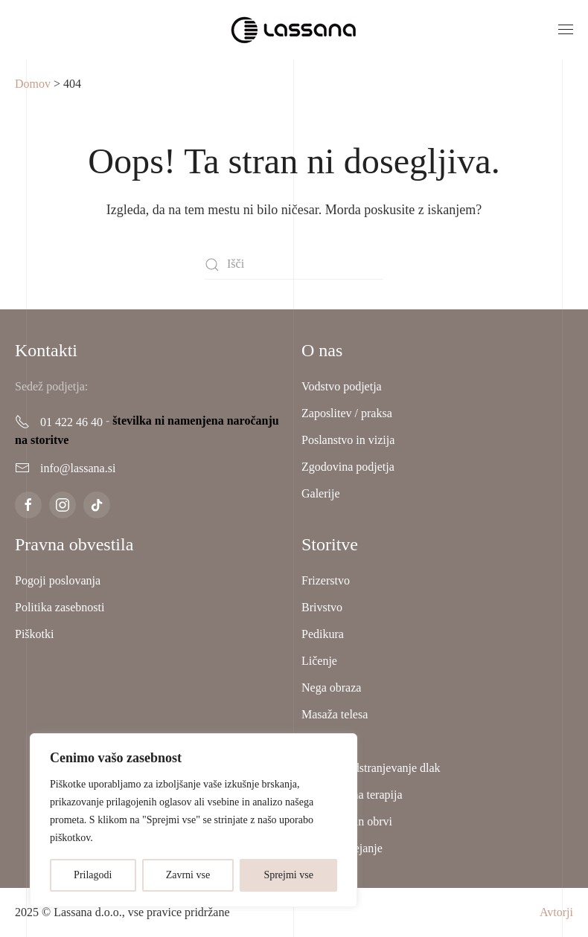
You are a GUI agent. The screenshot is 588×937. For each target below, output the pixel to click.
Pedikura (322, 634)
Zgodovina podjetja (347, 466)
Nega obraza (331, 687)
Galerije (320, 493)
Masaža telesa (334, 714)
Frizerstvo (325, 580)
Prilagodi (93, 874)
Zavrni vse (188, 874)
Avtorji (556, 912)
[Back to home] (294, 29)
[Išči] (294, 265)
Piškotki (34, 634)
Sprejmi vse (288, 874)
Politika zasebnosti (59, 607)
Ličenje (319, 660)
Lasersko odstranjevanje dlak (371, 767)
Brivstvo (321, 607)
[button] (565, 29)
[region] (193, 820)
